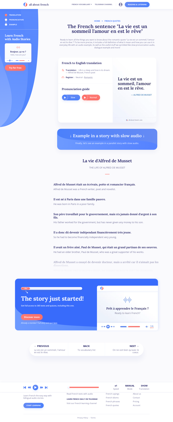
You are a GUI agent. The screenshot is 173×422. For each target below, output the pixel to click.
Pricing (136, 401)
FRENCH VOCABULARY (81, 4)
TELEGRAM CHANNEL (103, 4)
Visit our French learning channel (82, 403)
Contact (136, 397)
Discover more (32, 317)
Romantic (88, 77)
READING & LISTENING (137, 4)
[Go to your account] (121, 4)
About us (137, 394)
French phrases (113, 401)
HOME (97, 21)
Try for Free (15, 67)
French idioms (112, 397)
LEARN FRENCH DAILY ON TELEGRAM (82, 399)
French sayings (112, 394)
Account (136, 405)
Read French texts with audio (80, 394)
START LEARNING (33, 405)
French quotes (112, 405)
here (55, 323)
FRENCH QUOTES (112, 21)
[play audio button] (65, 97)
